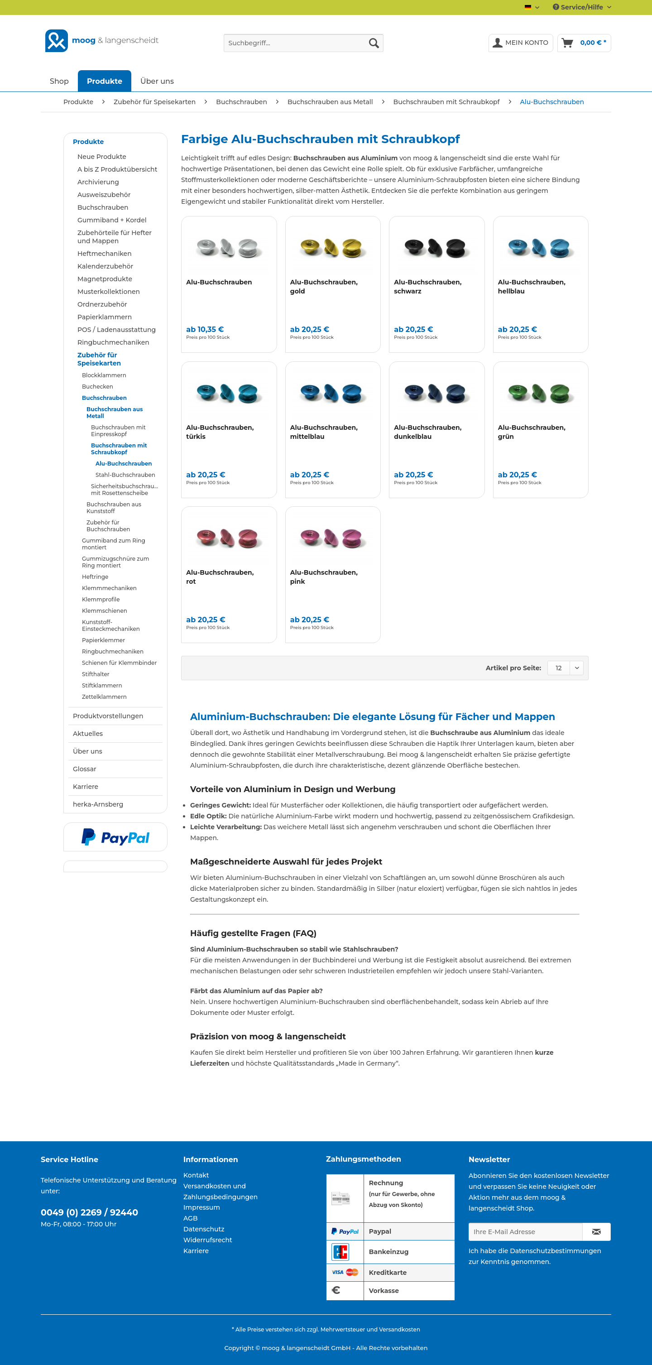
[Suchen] (374, 43)
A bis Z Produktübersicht (117, 169)
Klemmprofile (101, 599)
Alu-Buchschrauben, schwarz (427, 286)
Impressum (201, 1207)
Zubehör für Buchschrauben (108, 526)
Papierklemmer (103, 640)
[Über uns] (157, 80)
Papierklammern (104, 317)
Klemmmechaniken (109, 588)
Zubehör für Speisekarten (99, 359)
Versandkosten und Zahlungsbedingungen (220, 1191)
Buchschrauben (103, 207)
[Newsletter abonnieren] (596, 1232)
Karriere (85, 787)
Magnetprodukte (104, 279)
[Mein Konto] (521, 43)
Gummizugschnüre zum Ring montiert (115, 562)
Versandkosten (399, 1329)
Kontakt (196, 1175)
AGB (190, 1218)
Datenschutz (204, 1229)
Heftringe (95, 576)
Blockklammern (104, 375)
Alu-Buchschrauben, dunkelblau (427, 432)
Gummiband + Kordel (112, 220)
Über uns (87, 751)
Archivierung (98, 182)
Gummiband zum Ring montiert (113, 544)
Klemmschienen (104, 610)
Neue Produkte (101, 157)
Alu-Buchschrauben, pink (324, 577)
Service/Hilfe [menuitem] (579, 7)
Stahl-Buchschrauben (125, 474)
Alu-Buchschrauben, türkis (220, 432)
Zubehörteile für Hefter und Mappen (114, 237)
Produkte (88, 142)
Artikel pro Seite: (513, 668)
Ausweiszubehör (103, 195)
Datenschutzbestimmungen (555, 1251)
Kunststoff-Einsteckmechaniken (111, 625)
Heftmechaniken (104, 254)
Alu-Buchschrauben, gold (324, 286)
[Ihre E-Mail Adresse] (526, 1232)
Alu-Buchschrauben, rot (220, 577)
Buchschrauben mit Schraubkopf (119, 449)
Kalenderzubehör (105, 266)
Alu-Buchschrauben (124, 463)
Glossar (84, 769)
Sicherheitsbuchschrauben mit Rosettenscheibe (127, 489)
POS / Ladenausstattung (116, 330)
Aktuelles (88, 734)
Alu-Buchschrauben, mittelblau (324, 432)
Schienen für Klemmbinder (119, 662)
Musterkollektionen (108, 292)
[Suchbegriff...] (304, 43)
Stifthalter (96, 674)
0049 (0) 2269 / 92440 (89, 1212)
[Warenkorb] (584, 43)
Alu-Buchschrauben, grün (532, 432)
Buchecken (97, 386)
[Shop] (59, 80)
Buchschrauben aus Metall (114, 412)
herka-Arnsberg (98, 804)
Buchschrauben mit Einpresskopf (118, 430)
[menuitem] (304, 47)
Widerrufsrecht (207, 1240)
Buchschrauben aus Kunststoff (113, 507)
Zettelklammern (104, 696)
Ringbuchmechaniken (113, 342)
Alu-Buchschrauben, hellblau (532, 286)
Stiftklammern (102, 685)
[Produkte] (104, 80)
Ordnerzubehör (102, 304)
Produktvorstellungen (108, 716)
